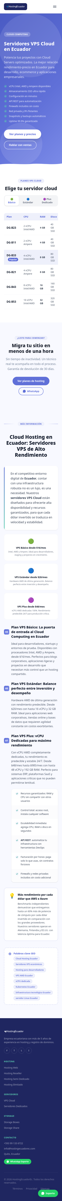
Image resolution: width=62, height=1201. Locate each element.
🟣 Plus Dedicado (47, 200)
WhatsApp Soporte (18, 1161)
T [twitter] (14, 1050)
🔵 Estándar (28, 200)
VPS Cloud (9, 1100)
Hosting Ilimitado (13, 1084)
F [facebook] (7, 1050)
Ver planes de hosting (31, 381)
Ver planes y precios (22, 134)
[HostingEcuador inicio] (15, 6)
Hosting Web (11, 1067)
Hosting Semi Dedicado (16, 1079)
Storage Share (11, 1127)
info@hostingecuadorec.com (19, 1148)
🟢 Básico (12, 200)
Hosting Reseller (13, 1073)
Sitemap (45, 1188)
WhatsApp (31, 391)
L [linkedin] (21, 1050)
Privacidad (31, 1188)
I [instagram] (28, 1050)
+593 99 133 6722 (13, 1143)
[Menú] (54, 6)
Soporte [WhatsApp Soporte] (48, 1193)
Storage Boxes (12, 1122)
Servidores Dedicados (15, 1106)
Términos (18, 1188)
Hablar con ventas (20, 145)
